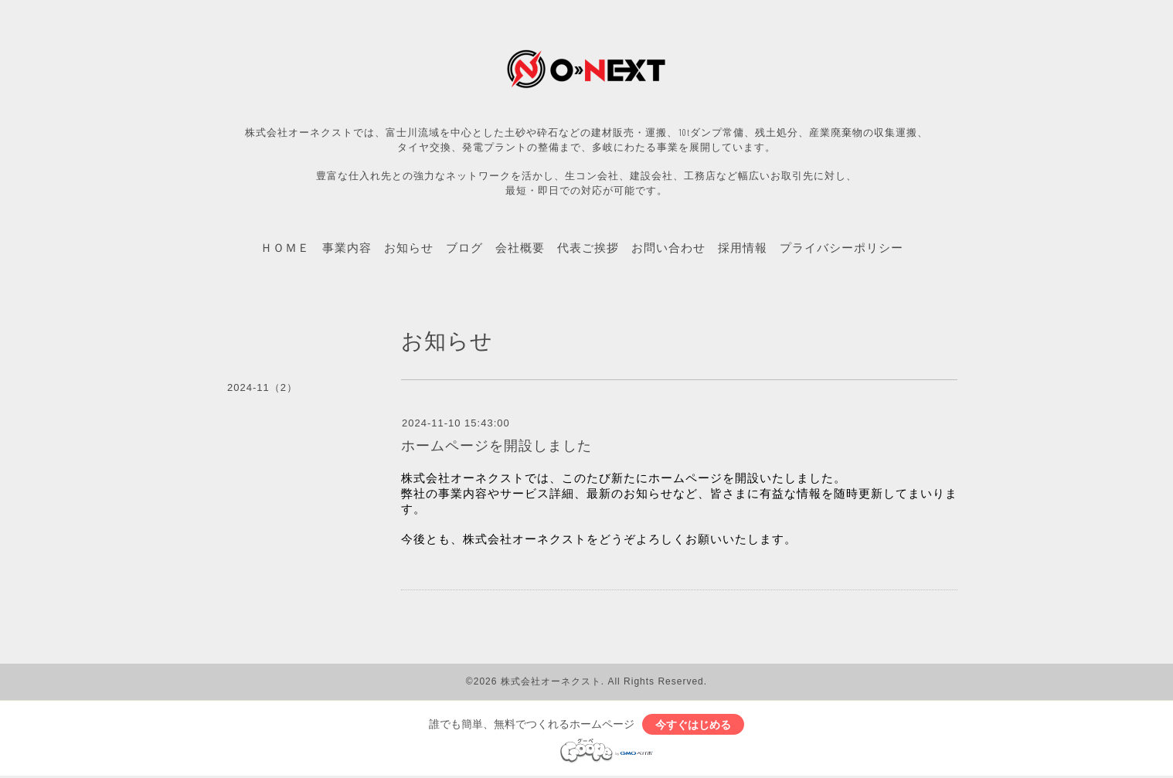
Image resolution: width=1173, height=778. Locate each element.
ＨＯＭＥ (285, 247)
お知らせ (409, 247)
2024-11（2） (262, 387)
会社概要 (520, 247)
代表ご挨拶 (588, 247)
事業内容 (347, 247)
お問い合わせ (668, 247)
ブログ (464, 247)
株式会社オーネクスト (551, 681)
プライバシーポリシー (841, 247)
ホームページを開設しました (496, 446)
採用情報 (742, 247)
